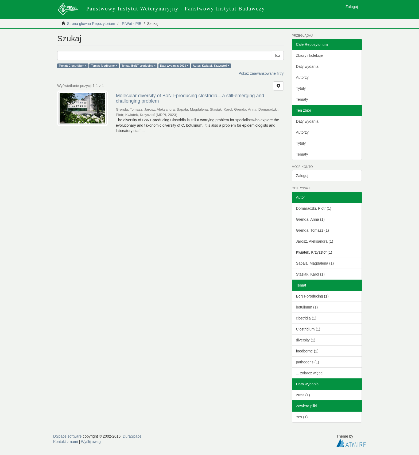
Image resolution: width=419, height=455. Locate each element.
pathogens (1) (307, 362)
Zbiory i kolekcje (309, 55)
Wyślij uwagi (91, 441)
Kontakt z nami (65, 441)
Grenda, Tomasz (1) (312, 230)
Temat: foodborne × (104, 65)
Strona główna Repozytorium (91, 23)
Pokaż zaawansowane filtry (261, 73)
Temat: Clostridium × (73, 65)
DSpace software (67, 436)
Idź (277, 55)
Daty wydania (307, 66)
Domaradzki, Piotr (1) (313, 208)
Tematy (302, 99)
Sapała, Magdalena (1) (315, 263)
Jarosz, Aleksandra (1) (314, 241)
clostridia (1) (306, 318)
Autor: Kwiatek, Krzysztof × (211, 65)
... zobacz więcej (310, 373)
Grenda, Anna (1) (310, 219)
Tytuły (301, 88)
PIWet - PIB (131, 23)
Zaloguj (302, 176)
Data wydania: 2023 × (174, 65)
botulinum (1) (307, 307)
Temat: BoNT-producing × (139, 65)
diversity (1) (305, 340)
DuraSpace (132, 436)
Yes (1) (302, 417)
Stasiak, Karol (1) (310, 274)
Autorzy (302, 77)
